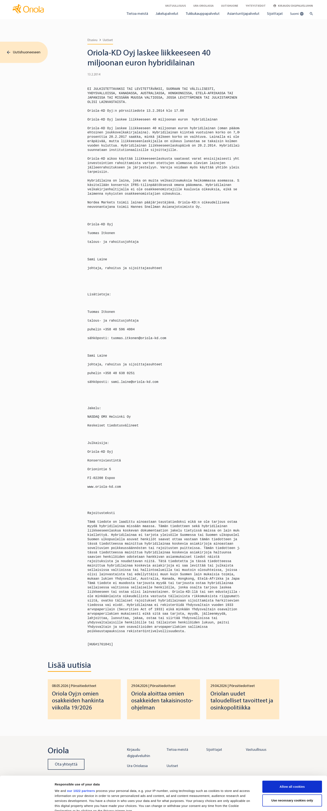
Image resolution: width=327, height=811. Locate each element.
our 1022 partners (81, 756)
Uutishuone (229, 5)
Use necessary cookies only (292, 766)
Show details (64, 803)
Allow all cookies (292, 752)
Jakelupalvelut (167, 13)
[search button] (310, 14)
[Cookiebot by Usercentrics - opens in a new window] (27, 803)
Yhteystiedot (256, 5)
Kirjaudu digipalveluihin (293, 5)
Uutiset (108, 40)
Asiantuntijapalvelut (243, 13)
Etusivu (92, 40)
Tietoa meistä (137, 13)
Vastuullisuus (175, 5)
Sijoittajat (275, 13)
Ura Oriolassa (203, 5)
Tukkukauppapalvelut (203, 13)
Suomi (297, 13)
